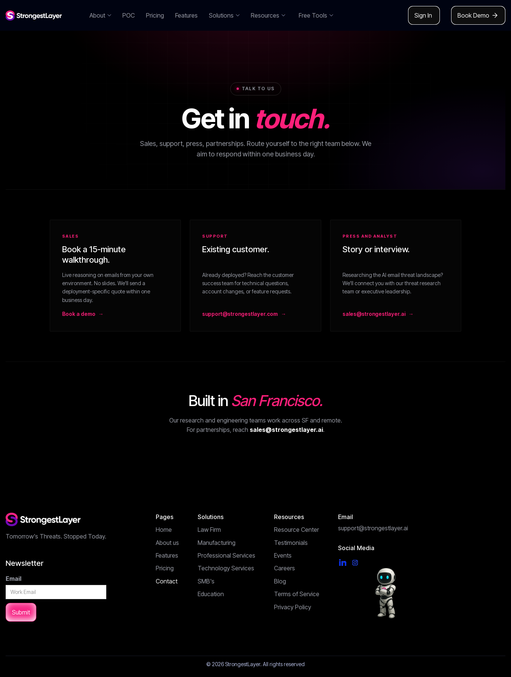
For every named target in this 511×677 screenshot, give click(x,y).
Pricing (155, 15)
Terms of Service (296, 594)
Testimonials (291, 542)
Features (186, 15)
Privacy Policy (292, 607)
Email (13, 578)
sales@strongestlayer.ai (374, 314)
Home (164, 529)
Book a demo (78, 314)
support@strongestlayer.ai (373, 528)
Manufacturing (216, 542)
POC (128, 15)
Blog (280, 581)
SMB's (206, 581)
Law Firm (209, 529)
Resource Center (296, 529)
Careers (284, 568)
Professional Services (226, 555)
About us (167, 542)
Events (283, 555)
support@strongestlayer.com (240, 314)
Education (211, 594)
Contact (166, 581)
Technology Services (226, 568)
